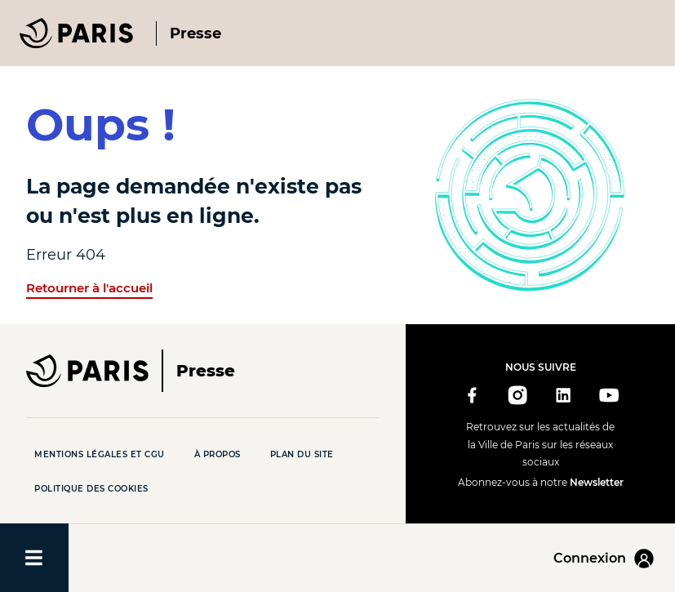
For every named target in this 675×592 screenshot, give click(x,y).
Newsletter (597, 482)
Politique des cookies (91, 488)
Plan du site (302, 454)
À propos (217, 454)
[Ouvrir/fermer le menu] (34, 557)
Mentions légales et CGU (99, 454)
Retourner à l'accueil (89, 288)
